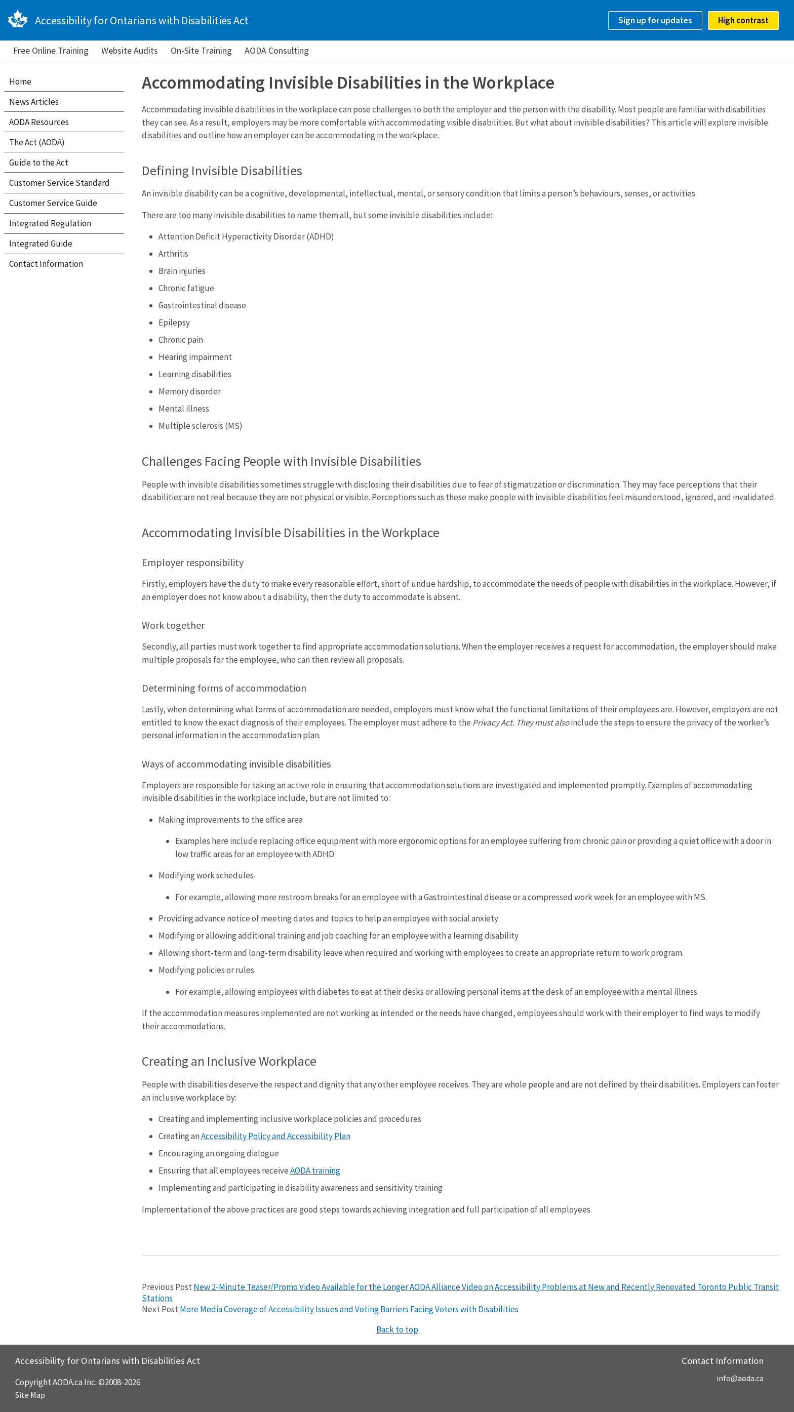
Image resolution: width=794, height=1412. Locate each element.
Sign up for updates (655, 20)
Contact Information (46, 263)
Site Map (30, 1395)
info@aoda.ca (740, 1378)
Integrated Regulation (50, 223)
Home (20, 81)
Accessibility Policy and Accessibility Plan (275, 1136)
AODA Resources (39, 122)
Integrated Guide (40, 243)
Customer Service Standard (59, 182)
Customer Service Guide (53, 203)
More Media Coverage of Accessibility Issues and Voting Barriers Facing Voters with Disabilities (349, 1309)
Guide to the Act (38, 162)
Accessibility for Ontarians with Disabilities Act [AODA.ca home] (142, 20)
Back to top (397, 1329)
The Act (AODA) (37, 142)
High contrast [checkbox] (743, 20)
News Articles (34, 101)
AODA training (315, 1170)
